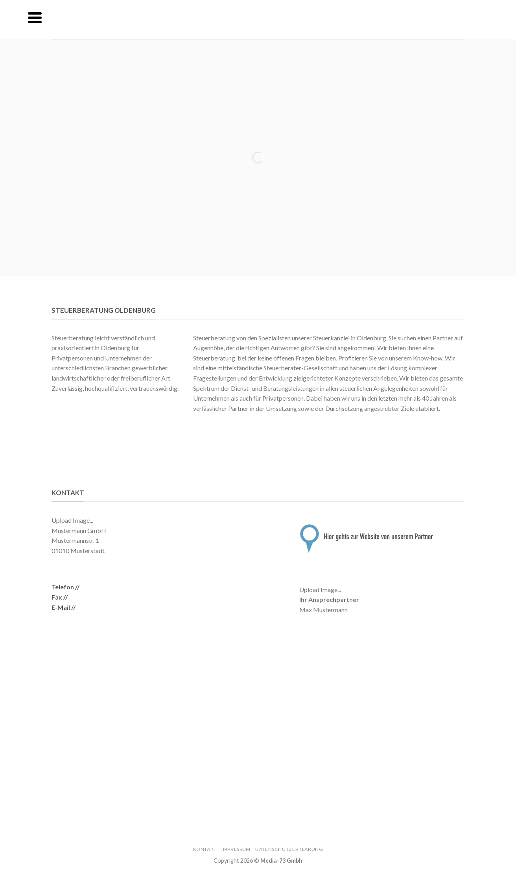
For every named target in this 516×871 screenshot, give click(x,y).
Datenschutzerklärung (289, 849)
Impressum (236, 849)
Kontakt (205, 849)
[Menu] (35, 18)
